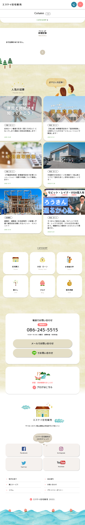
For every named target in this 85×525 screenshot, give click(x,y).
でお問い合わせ (45, 353)
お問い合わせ (52, 484)
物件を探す (13, 479)
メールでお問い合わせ (42, 343)
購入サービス (13, 484)
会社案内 (50, 479)
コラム (11, 490)
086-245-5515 (42, 330)
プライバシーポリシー (55, 490)
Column (42, 13)
